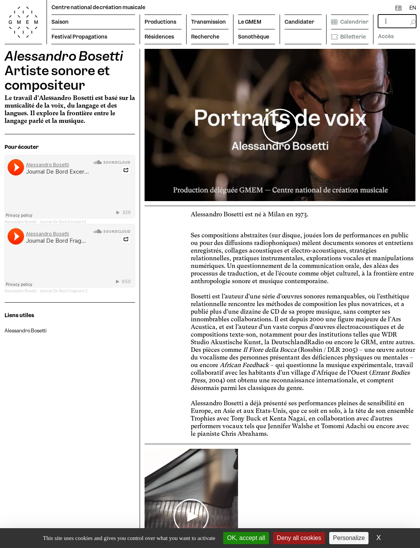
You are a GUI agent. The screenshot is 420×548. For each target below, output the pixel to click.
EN (412, 7)
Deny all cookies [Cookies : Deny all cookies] (299, 538)
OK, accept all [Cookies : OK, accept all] (246, 538)
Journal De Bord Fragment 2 (64, 291)
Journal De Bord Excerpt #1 (63, 222)
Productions (160, 21)
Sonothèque (253, 36)
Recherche (205, 36)
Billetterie (348, 36)
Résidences (159, 36)
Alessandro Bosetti (20, 222)
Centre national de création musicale (98, 7)
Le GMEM (249, 21)
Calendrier (349, 21)
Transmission (208, 21)
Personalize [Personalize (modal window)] (349, 538)
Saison (60, 21)
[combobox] (398, 7)
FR (398, 7)
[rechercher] (397, 21)
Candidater (299, 21)
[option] (413, 7)
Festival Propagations (79, 36)
